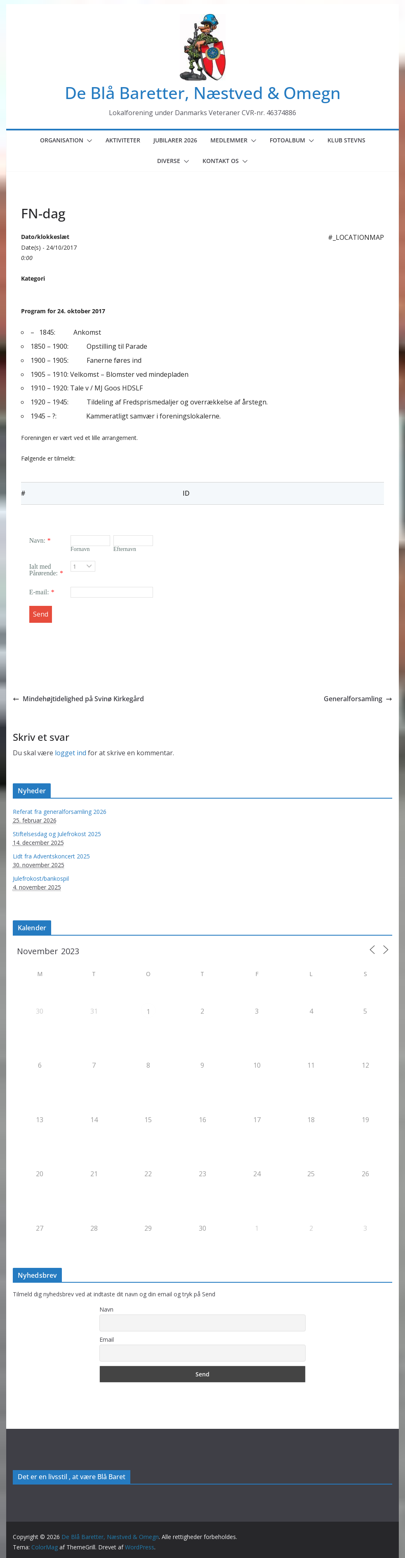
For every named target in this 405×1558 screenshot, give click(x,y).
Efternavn (124, 549)
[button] (87, 141)
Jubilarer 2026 (175, 140)
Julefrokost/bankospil (41, 878)
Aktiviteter (123, 140)
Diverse (168, 161)
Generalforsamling (358, 698)
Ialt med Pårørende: (43, 570)
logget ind (70, 752)
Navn (106, 1309)
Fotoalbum (287, 140)
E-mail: (39, 592)
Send (40, 614)
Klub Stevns (346, 140)
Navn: (37, 540)
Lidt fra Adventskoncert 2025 (51, 856)
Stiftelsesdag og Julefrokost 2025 (57, 834)
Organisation (61, 140)
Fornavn (80, 549)
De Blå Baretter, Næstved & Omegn (203, 92)
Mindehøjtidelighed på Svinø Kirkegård (78, 698)
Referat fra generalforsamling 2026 (59, 812)
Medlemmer (228, 140)
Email (106, 1339)
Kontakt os (220, 161)
